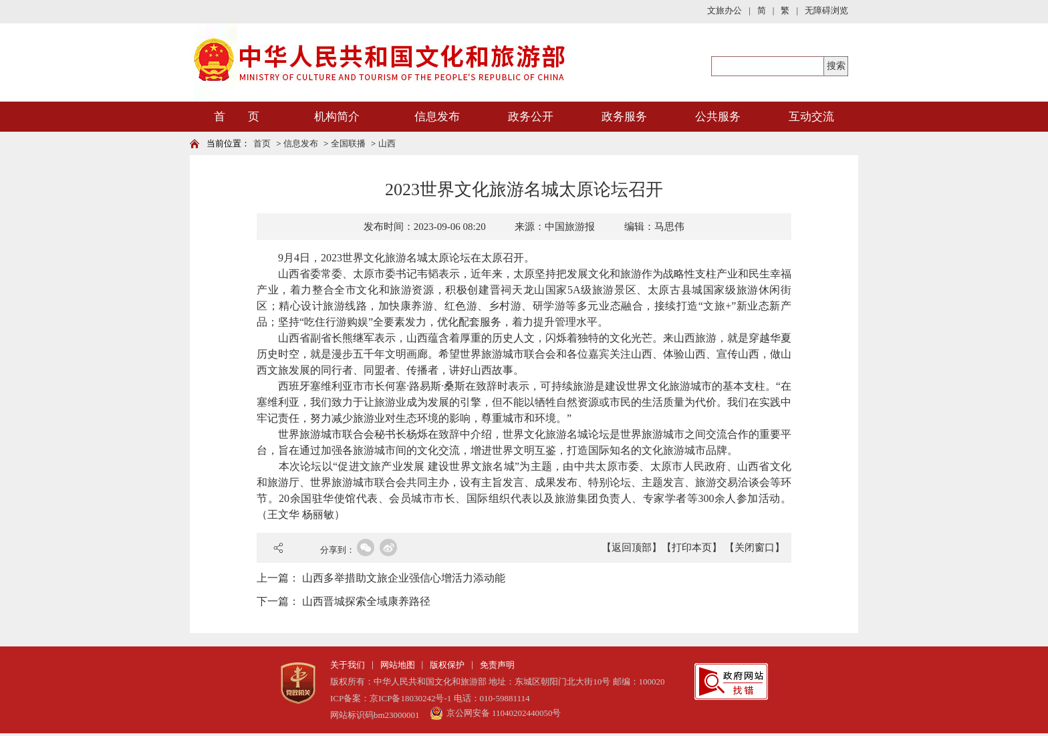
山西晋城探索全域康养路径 (366, 601)
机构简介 (337, 116)
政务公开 (530, 116)
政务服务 (624, 116)
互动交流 (811, 116)
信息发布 (437, 116)
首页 (262, 143)
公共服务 (718, 116)
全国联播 (348, 143)
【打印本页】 (692, 547)
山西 (387, 143)
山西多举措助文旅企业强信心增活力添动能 (403, 578)
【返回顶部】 (632, 547)
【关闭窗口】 (755, 547)
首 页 (236, 116)
